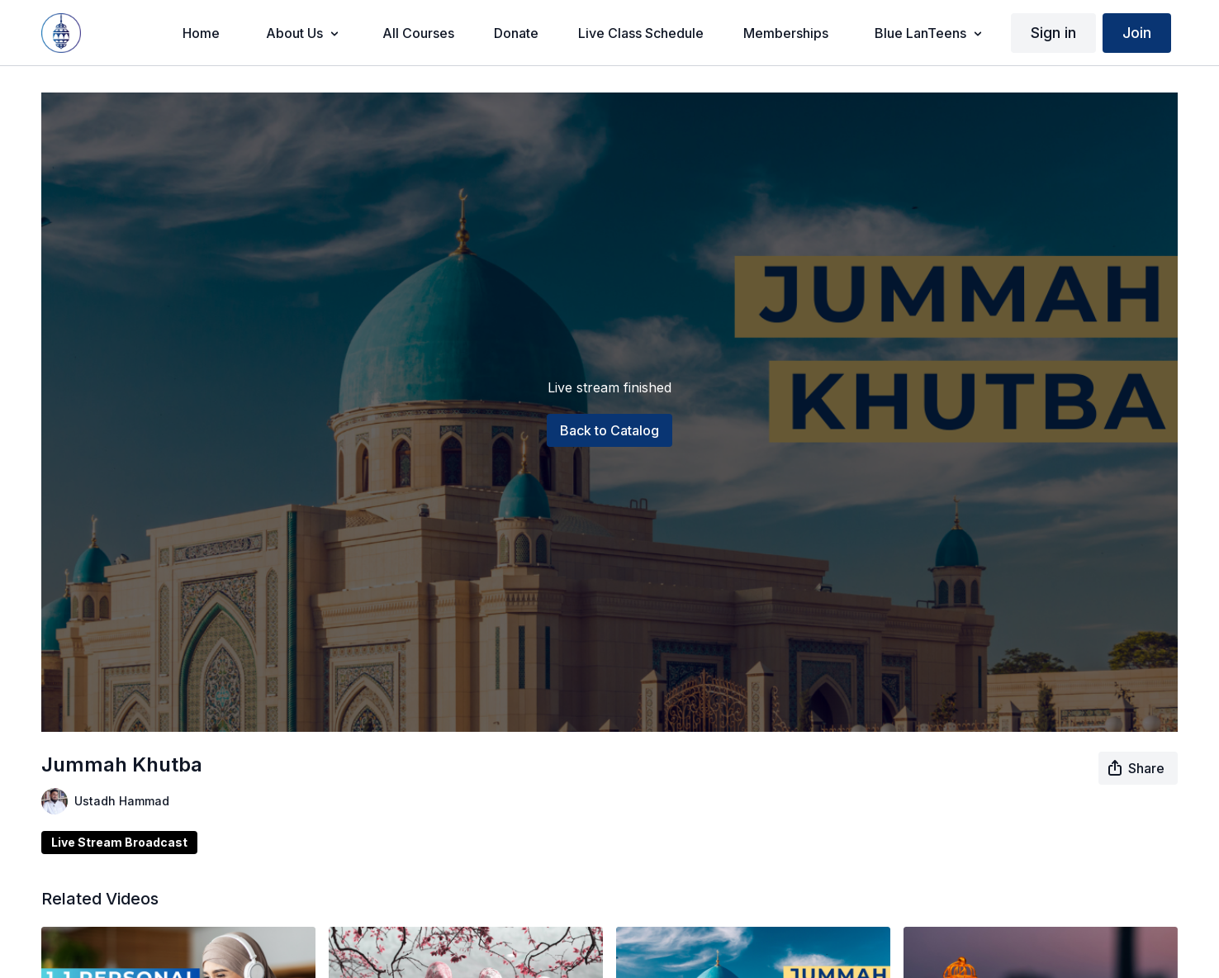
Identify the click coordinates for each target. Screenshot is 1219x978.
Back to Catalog (609, 430)
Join (1136, 32)
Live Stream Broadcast (119, 842)
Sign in (1053, 32)
